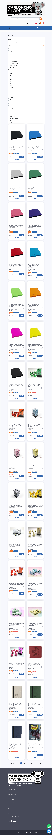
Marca (9, 45)
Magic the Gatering (12, 794)
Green (11, 85)
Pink (11, 91)
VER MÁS (17, 159)
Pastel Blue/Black (14, 114)
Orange (11, 87)
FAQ (9, 808)
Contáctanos (41, 28)
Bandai (11, 53)
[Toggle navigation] (9, 28)
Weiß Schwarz (11, 797)
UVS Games (12, 55)
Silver (11, 120)
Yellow (11, 93)
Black (11, 79)
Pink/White (12, 110)
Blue (11, 100)
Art (10, 81)
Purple (11, 89)
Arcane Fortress (13, 65)
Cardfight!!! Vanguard (12, 799)
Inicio (9, 31)
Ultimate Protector (14, 63)
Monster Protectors (14, 59)
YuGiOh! (9, 792)
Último (40, 763)
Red (11, 83)
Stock (9, 39)
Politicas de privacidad (13, 806)
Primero (12, 763)
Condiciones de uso (12, 811)
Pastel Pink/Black (14, 118)
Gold (11, 122)
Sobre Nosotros (11, 789)
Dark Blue (12, 98)
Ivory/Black (12, 104)
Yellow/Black (13, 106)
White (11, 73)
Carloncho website (21, 832)
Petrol (11, 95)
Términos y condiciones (13, 813)
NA (10, 57)
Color (9, 70)
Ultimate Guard (13, 61)
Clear (11, 75)
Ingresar (29, 23)
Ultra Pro (12, 49)
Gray (11, 102)
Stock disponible (13, 43)
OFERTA (14, 31)
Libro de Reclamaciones (13, 816)
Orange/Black (13, 108)
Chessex (12, 67)
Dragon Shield (13, 51)
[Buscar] (25, 18)
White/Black (12, 116)
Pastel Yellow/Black (14, 112)
